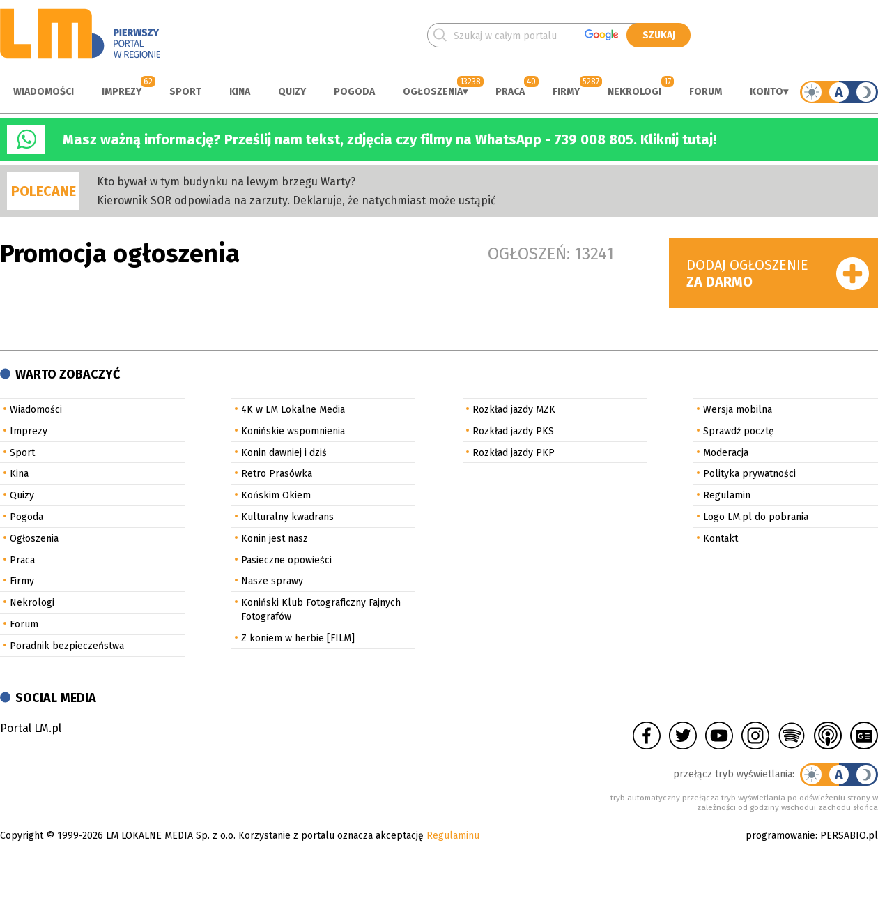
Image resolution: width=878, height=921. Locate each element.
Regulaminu (452, 836)
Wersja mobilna (737, 410)
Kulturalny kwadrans (287, 517)
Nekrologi (634, 92)
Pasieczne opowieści (286, 560)
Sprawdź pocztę (738, 431)
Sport (185, 92)
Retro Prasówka (276, 474)
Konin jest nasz (274, 539)
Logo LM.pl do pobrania (755, 517)
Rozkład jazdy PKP (513, 453)
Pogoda (354, 92)
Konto (766, 92)
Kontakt (720, 539)
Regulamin (726, 495)
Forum (705, 92)
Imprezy (121, 92)
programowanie (780, 836)
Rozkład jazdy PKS (513, 431)
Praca (510, 92)
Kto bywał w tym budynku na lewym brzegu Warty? (226, 181)
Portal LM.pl (30, 728)
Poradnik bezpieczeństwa (67, 646)
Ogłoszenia (433, 92)
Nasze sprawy (272, 581)
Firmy (566, 92)
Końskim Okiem (276, 495)
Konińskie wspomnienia (293, 431)
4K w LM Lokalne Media (293, 410)
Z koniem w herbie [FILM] (298, 638)
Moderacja (725, 453)
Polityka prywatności (749, 474)
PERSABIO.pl (849, 836)
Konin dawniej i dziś (284, 453)
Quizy (292, 92)
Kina (239, 92)
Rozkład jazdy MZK (513, 410)
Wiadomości (43, 92)
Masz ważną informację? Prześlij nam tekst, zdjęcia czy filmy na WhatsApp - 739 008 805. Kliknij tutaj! (389, 139)
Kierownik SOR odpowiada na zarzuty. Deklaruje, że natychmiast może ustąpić (296, 200)
